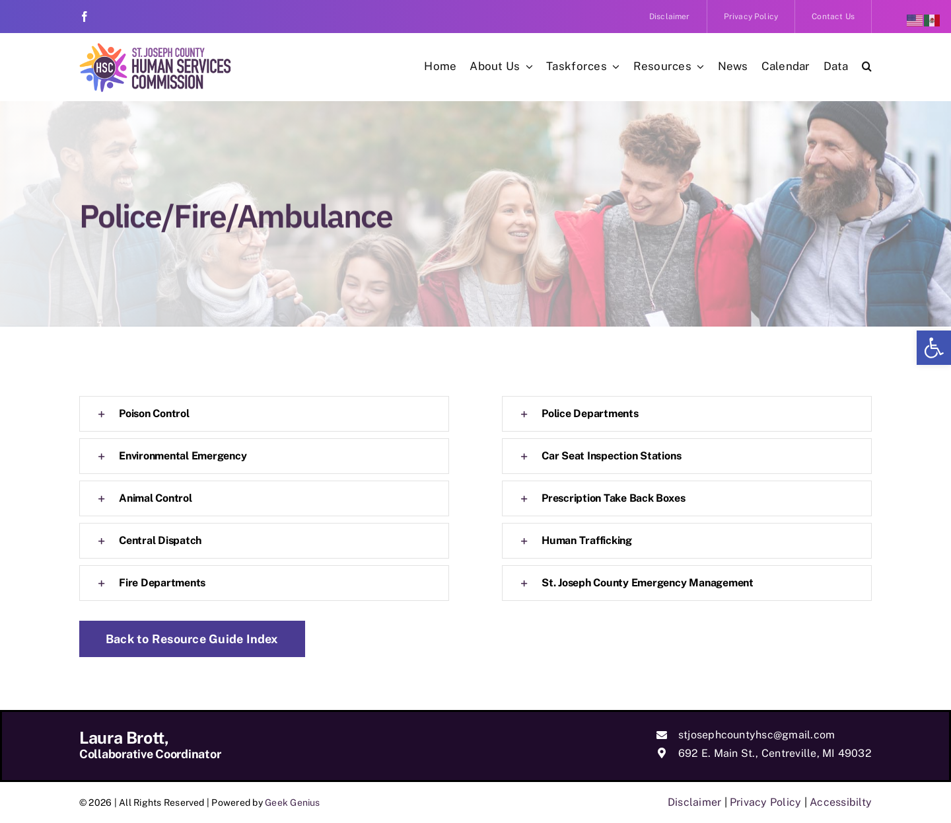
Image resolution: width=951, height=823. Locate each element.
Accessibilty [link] (841, 802)
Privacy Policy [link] (765, 802)
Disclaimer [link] (694, 802)
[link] (934, 348)
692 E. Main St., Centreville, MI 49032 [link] (775, 753)
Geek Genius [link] (292, 802)
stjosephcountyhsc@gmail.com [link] (756, 734)
